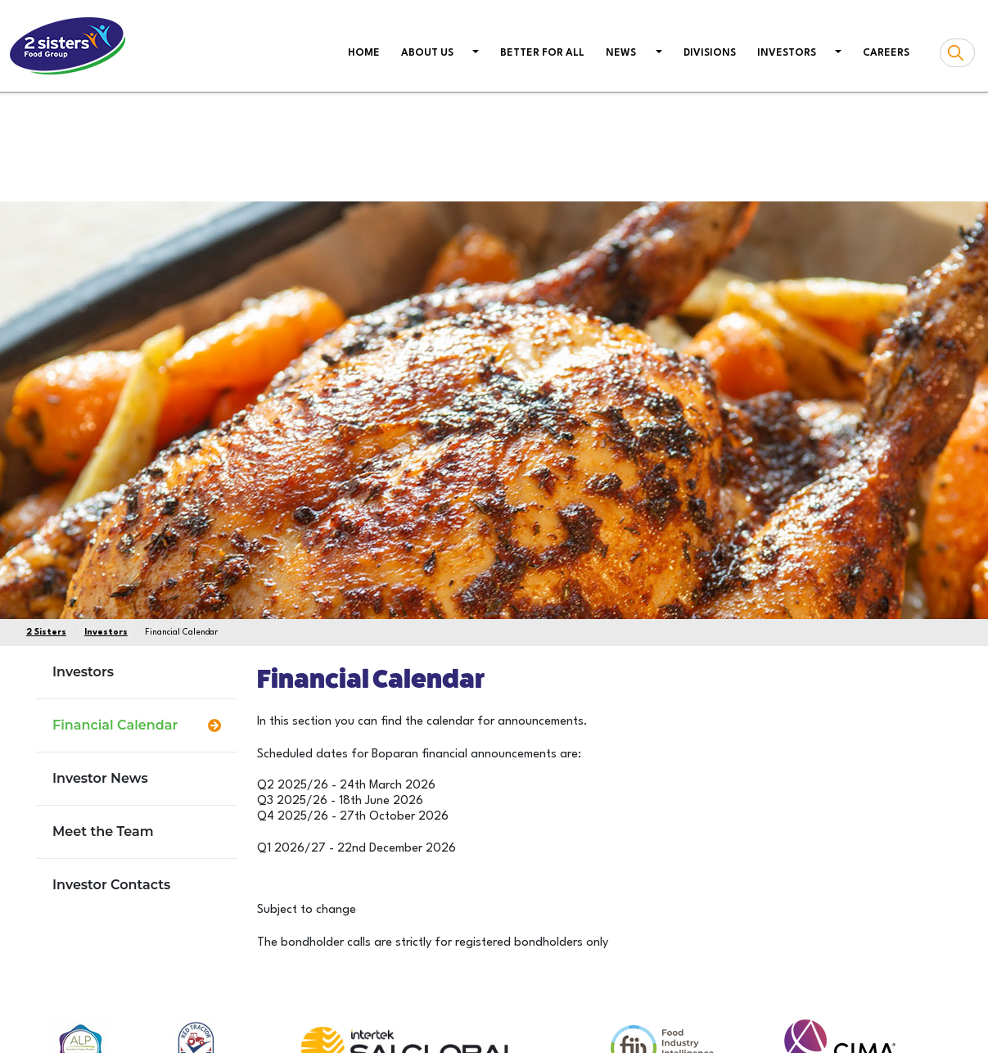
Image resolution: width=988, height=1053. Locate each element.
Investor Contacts (111, 885)
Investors (786, 53)
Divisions (709, 53)
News (621, 53)
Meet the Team (103, 831)
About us (427, 53)
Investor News (100, 778)
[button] (474, 54)
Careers (886, 53)
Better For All (542, 53)
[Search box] (957, 52)
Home (367, 51)
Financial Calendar (115, 725)
